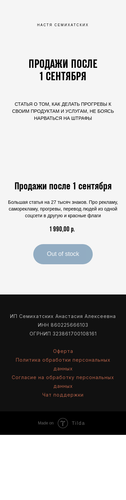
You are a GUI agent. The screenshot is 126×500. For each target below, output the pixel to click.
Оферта (63, 351)
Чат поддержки (63, 395)
